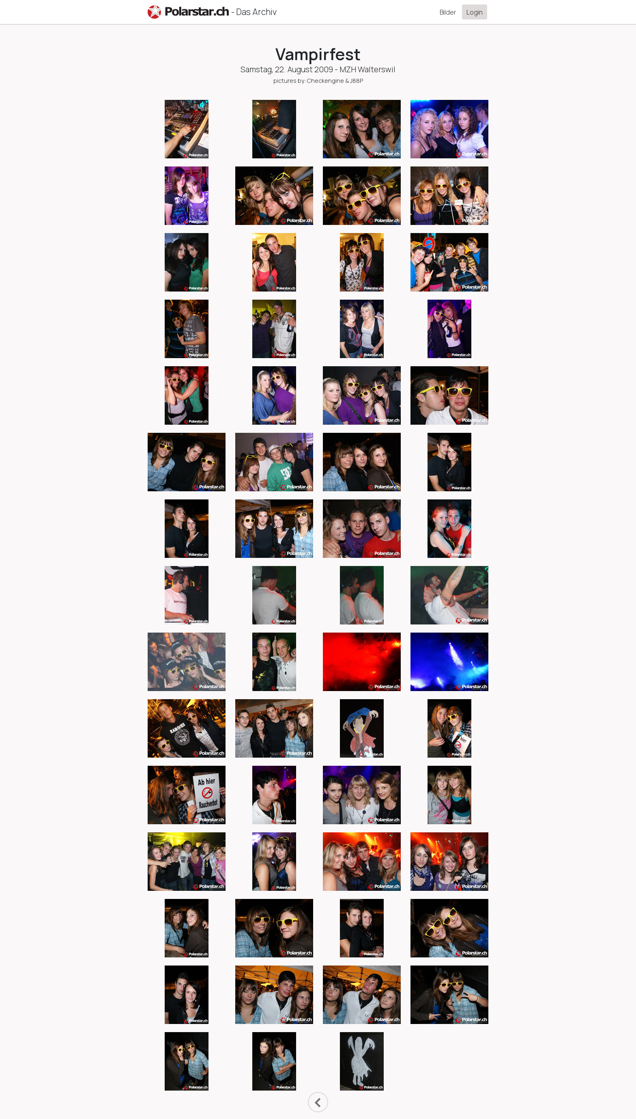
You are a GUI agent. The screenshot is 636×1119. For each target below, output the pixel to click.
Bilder (448, 12)
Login (474, 12)
